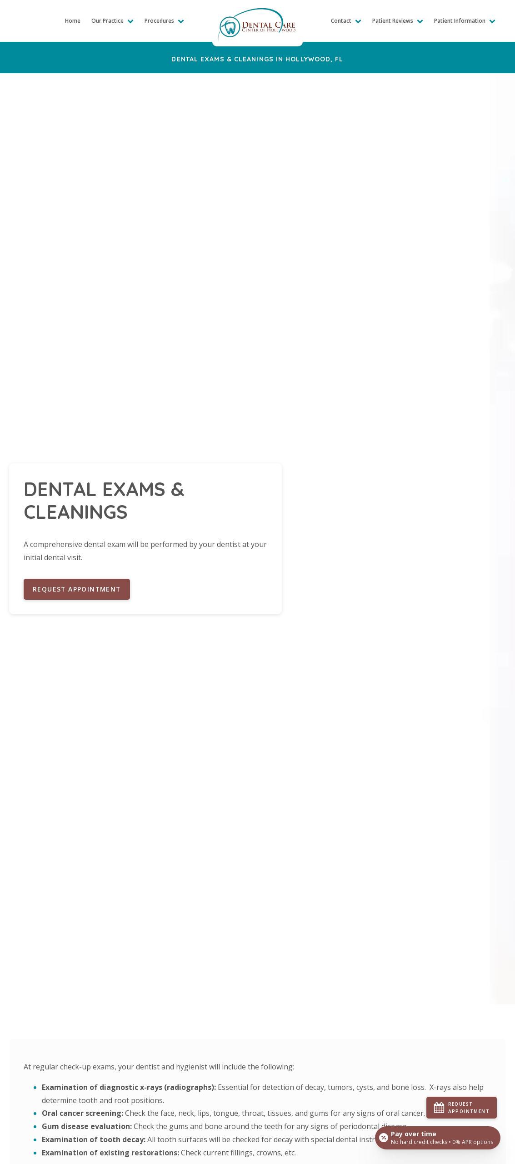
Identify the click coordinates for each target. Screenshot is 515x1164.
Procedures (164, 21)
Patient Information (464, 21)
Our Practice (112, 21)
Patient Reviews (397, 21)
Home (72, 21)
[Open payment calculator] (437, 1137)
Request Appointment (78, 589)
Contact (346, 21)
